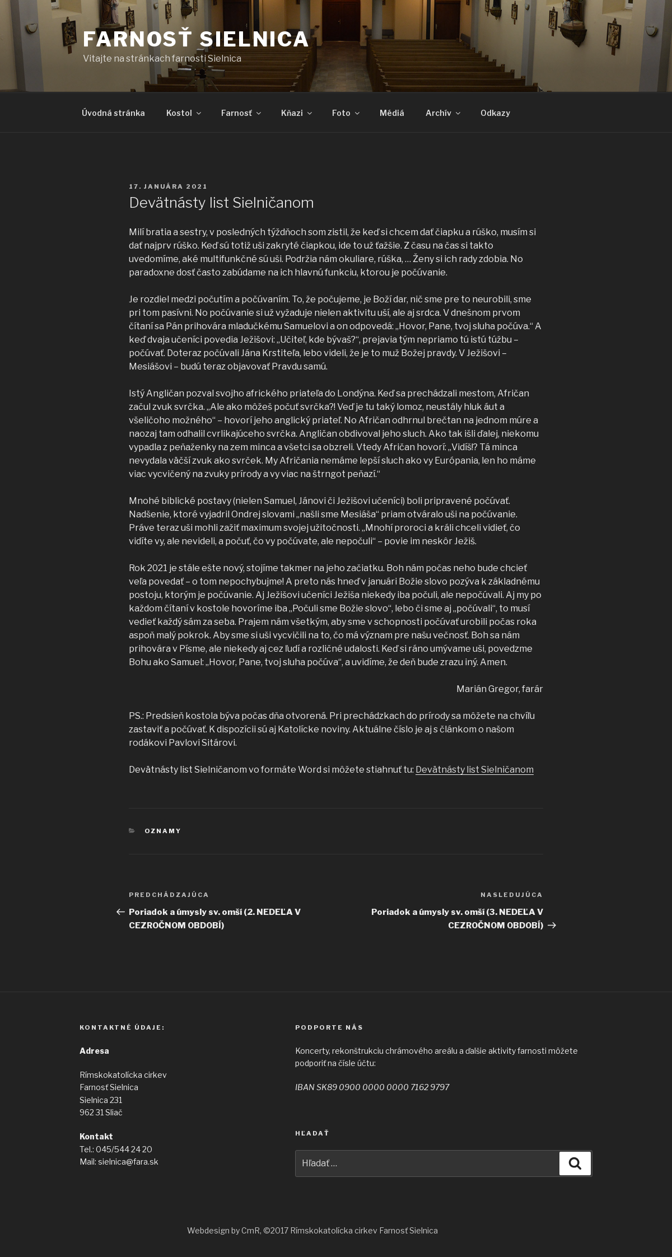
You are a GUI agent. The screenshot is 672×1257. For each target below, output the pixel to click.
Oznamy (163, 831)
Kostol (184, 113)
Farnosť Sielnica (196, 39)
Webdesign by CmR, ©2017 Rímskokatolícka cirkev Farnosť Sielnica (312, 1230)
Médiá (392, 113)
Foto (346, 113)
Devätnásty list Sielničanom (475, 769)
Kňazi (297, 113)
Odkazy (495, 113)
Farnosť (242, 113)
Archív (444, 113)
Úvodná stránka (113, 113)
